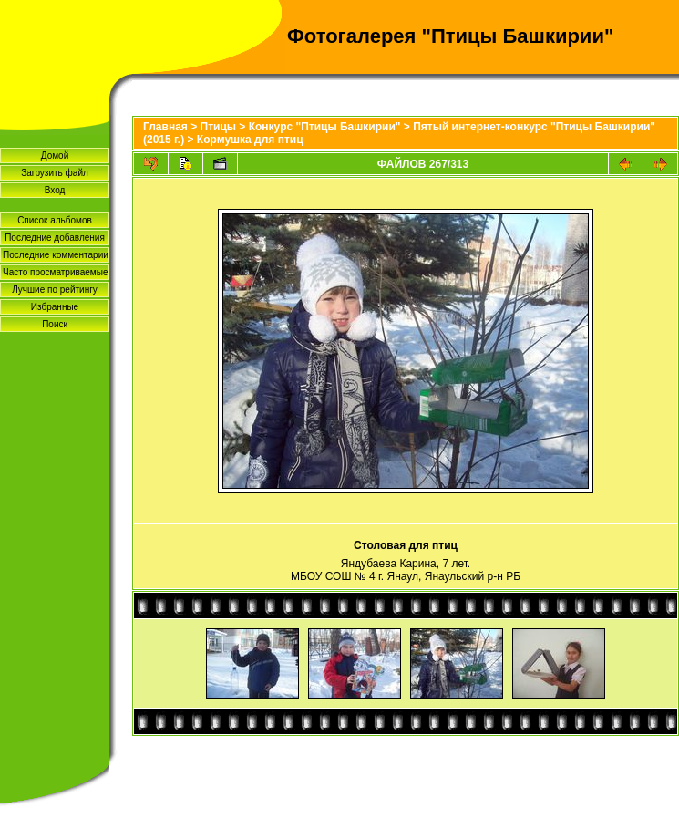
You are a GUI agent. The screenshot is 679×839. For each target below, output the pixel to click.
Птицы (219, 126)
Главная (165, 126)
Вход (55, 190)
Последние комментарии (55, 255)
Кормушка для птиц (250, 139)
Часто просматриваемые (55, 272)
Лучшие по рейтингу (55, 290)
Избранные (54, 307)
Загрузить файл (54, 173)
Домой (54, 155)
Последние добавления (55, 238)
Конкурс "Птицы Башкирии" (325, 126)
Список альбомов (54, 220)
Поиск (54, 324)
